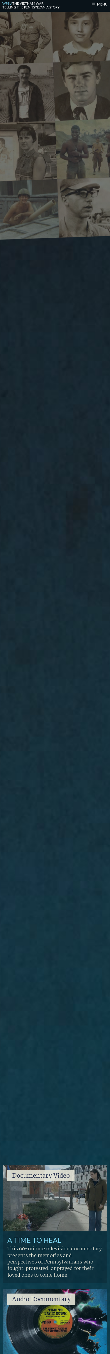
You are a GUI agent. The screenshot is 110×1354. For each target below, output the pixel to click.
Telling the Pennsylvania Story (31, 5)
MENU (102, 4)
